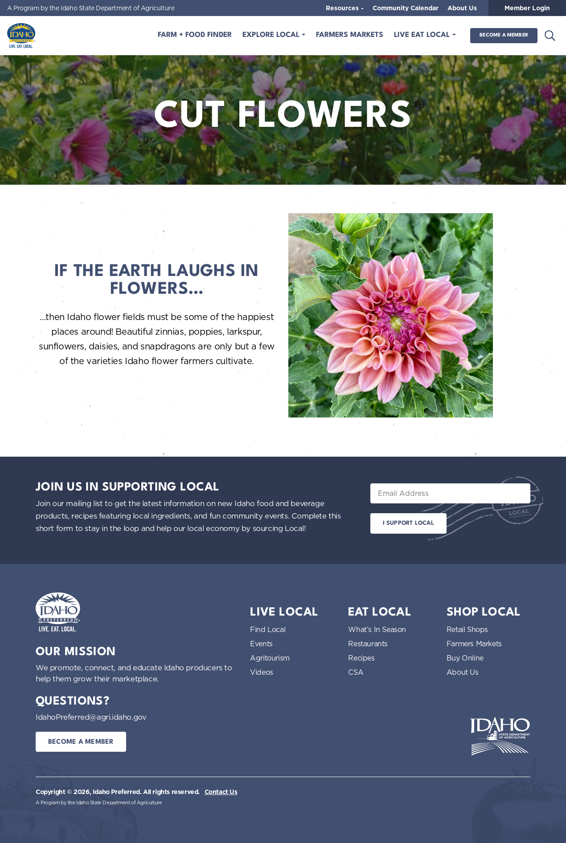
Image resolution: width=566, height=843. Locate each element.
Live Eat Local (423, 35)
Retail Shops (467, 629)
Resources (343, 8)
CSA (355, 672)
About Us (462, 8)
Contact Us (221, 792)
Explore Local (272, 35)
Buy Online (465, 657)
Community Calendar (406, 8)
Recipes (361, 657)
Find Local (267, 629)
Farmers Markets (349, 35)
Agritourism (270, 657)
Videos (261, 672)
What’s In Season (377, 629)
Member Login (527, 8)
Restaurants (368, 643)
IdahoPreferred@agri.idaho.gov (91, 716)
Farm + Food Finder (195, 35)
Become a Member (504, 35)
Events (261, 643)
